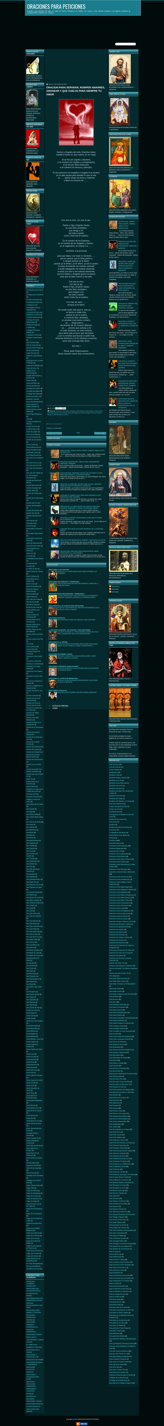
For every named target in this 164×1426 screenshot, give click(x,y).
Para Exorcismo (114, 1100)
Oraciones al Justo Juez (34, 676)
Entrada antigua (100, 433)
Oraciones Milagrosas (116, 848)
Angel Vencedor (31, 353)
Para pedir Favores (115, 1302)
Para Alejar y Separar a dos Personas (121, 994)
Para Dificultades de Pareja (118, 1058)
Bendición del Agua (115, 788)
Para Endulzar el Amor (116, 1087)
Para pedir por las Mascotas (118, 1320)
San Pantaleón (31, 976)
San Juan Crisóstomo (33, 926)
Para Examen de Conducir (117, 1097)
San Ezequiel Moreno (33, 879)
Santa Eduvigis (31, 1059)
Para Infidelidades (115, 1124)
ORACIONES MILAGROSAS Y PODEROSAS (64, 582)
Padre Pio (29, 779)
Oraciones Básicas (115, 843)
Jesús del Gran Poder (33, 546)
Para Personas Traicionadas (118, 1148)
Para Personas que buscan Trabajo (120, 1151)
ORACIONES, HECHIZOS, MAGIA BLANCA (63, 666)
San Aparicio (30, 827)
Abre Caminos (113, 764)
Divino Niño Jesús (32, 452)
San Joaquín (30, 905)
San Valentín (30, 1005)
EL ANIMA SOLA (31, 1345)
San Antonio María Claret (34, 817)
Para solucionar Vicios (116, 1364)
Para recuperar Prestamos (117, 1359)
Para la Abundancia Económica (119, 1275)
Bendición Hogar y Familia (117, 777)
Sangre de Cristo (31, 1010)
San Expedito (30, 877)
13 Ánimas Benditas (32, 299)
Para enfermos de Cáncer (117, 1267)
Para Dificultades (114, 1055)
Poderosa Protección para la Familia (121, 1375)
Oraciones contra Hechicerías (118, 877)
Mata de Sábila (31, 594)
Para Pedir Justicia (115, 1135)
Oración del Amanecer (33, 747)
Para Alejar (112, 976)
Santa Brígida (30, 1034)
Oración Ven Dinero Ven (117, 963)
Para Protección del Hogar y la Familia (121, 1174)
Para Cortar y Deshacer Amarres (120, 1039)
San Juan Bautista (32, 921)
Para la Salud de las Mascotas (119, 1289)
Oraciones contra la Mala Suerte (119, 913)
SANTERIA (30, 1394)
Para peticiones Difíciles (117, 1336)
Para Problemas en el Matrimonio (120, 1164)
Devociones (113, 822)
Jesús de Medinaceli (33, 543)
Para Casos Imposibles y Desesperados (122, 1018)
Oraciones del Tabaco (116, 955)
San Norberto (30, 965)
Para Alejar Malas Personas (118, 978)
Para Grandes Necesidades (118, 1116)
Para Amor (112, 1002)
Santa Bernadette (32, 1026)
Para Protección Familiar (117, 1172)
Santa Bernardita (31, 1028)
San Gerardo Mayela (33, 892)
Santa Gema (30, 1067)
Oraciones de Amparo (116, 929)
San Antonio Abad (32, 814)
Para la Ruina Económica (117, 1286)
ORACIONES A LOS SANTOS (59, 569)
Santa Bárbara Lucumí (33, 1039)
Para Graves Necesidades (117, 1121)
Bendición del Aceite (115, 785)
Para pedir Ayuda (114, 1299)
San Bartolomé (31, 830)
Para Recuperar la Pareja (117, 1185)
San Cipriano (30, 848)
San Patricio (30, 981)
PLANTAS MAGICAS (33, 1406)
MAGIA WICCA (31, 1337)
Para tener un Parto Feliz (117, 1369)
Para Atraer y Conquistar (117, 1007)
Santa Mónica (30, 1115)
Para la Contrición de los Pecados (120, 1278)
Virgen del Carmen (32, 1256)
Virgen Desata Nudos (33, 1185)
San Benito (30, 832)
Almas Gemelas (114, 770)
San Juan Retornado (33, 931)
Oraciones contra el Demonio (118, 905)
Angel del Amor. (31, 368)
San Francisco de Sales (34, 887)
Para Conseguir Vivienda (117, 1028)
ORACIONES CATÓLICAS (58, 690)
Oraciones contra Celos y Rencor (120, 859)
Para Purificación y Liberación (119, 1180)
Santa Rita (29, 1118)
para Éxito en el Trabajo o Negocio (120, 1383)
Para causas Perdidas (116, 1235)
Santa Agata (30, 1013)
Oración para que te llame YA (118, 973)
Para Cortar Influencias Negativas (120, 1036)
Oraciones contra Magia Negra (119, 887)
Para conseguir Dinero (116, 1241)
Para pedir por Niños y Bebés (118, 1313)
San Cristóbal (30, 858)
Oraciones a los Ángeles (34, 671)
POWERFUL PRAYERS (34, 1347)
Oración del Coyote (32, 749)
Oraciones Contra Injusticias (118, 846)
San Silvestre (30, 1002)
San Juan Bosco (31, 923)
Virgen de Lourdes (32, 1196)
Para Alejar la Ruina (115, 991)
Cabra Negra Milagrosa (34, 414)
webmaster (115, 592)
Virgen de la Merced (33, 1233)
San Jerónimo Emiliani (33, 903)
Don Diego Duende (32, 455)
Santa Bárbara (31, 1036)
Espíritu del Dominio (33, 510)
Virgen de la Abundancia (34, 1209)
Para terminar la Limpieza (117, 1372)
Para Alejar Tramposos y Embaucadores (122, 984)
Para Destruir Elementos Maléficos (120, 1050)
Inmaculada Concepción (34, 528)
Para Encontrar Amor (116, 1079)
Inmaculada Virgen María (34, 533)
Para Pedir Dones (115, 1132)
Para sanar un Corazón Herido (119, 1362)
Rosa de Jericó (31, 794)
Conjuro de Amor (114, 809)
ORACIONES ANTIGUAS (34, 1404)
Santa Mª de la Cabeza (33, 1111)
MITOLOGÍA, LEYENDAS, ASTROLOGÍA (31, 1284)
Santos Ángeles (31, 1163)
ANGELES (29, 1372)
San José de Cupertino (33, 916)
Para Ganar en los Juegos (117, 1113)
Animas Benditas (31, 386)
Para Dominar (113, 1066)
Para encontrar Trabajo (116, 1259)
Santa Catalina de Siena (34, 1049)
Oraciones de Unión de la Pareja (119, 953)
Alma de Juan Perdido (33, 348)
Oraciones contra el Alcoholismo (119, 903)
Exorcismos (113, 830)
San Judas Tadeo (32, 939)
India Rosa (29, 526)
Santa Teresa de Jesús (33, 1123)
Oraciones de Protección (117, 943)
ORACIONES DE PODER (34, 1360)
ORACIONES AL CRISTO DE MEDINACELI (63, 678)
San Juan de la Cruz (33, 937)
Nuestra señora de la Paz (34, 639)
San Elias (29, 866)
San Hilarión (30, 895)
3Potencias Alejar (32, 325)
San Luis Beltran (31, 945)
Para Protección (114, 1169)
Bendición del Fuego (116, 798)
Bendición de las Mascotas (118, 783)
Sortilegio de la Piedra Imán (118, 1380)
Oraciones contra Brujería (117, 856)
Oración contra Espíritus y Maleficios (121, 966)
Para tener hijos (114, 1367)
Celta (28, 419)
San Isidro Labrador (32, 900)
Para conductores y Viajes (117, 1238)
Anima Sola (30, 380)
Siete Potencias (31, 1173)
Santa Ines (29, 1072)
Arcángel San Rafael (33, 394)
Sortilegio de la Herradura (117, 1377)
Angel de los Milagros (33, 365)
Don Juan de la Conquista (34, 458)
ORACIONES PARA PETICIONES (56, 6)
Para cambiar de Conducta (118, 1227)
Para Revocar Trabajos (116, 1193)
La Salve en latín (31, 569)
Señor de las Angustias (33, 1168)
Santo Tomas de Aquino (34, 1158)
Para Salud (113, 1196)
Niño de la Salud (31, 604)
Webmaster (115, 589)
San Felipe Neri (31, 882)
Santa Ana (29, 1018)
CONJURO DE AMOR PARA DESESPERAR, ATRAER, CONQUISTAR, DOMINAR (127, 383)
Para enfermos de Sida (116, 1270)
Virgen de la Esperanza (34, 1223)
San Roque (30, 997)
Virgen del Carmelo (32, 1253)
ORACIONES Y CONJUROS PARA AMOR (32, 1377)
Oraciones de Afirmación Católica (120, 924)
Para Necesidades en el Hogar (119, 1129)
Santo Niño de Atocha (33, 1145)
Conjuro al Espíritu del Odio (118, 806)
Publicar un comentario (53, 428)
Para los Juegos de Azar (117, 1294)
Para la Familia (114, 1283)
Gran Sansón (30, 520)
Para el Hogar (113, 1251)
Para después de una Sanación (119, 1249)
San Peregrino (31, 992)
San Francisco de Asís (33, 885)
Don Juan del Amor (32, 465)
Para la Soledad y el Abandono (119, 1291)
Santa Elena (30, 1062)
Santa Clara (30, 1054)
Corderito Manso (31, 429)
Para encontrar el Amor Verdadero (120, 1265)
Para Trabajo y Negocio (116, 1217)
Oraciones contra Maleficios (118, 892)
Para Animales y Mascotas (118, 1004)
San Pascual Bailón (32, 979)
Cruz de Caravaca (32, 437)
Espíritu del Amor (32, 503)
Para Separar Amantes (116, 1209)
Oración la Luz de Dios (33, 764)
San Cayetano (31, 843)
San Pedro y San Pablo (34, 987)
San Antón (29, 824)
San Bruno (29, 838)
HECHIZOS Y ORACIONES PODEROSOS (31, 1384)
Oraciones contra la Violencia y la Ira (121, 921)
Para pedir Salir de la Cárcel (118, 1307)
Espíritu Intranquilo (32, 488)
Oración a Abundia (32, 695)
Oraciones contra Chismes (118, 862)
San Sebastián (31, 1000)
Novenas (112, 838)
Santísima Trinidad (32, 1165)
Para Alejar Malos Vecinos (117, 981)
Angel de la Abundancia (34, 356)
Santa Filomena (31, 1064)
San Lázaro (30, 947)
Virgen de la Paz (31, 1238)
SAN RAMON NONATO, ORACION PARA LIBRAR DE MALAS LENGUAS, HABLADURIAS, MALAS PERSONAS (127, 403)
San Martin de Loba (32, 953)
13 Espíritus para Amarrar (34, 290)
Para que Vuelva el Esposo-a (118, 1351)
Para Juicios (113, 1127)
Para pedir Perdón (115, 1305)
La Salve (29, 566)
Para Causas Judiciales (116, 1020)
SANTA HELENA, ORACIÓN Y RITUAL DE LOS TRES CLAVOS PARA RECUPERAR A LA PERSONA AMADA (81, 474)
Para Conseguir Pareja (116, 1026)
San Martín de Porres (33, 955)
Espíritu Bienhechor (32, 485)
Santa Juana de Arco (33, 1080)
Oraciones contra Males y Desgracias (121, 895)
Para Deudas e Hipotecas (117, 1052)
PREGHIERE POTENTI (34, 1334)
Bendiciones (113, 772)
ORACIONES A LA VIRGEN (58, 642)
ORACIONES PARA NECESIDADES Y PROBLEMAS (66, 594)
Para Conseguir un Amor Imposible (120, 1031)
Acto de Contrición (115, 767)
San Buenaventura (32, 840)
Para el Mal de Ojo (115, 1254)
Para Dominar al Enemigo (117, 1068)
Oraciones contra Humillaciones (119, 879)
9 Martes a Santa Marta (34, 337)
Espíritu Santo (31, 490)
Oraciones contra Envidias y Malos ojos (122, 872)
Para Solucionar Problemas (118, 1212)
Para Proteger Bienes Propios (119, 1177)
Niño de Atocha (31, 602)
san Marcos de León (33, 1269)
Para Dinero (113, 1060)
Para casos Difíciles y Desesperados (121, 1230)
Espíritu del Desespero (33, 505)
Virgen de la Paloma (33, 1235)
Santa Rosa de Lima (33, 1121)
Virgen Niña (30, 1188)
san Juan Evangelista (33, 1263)
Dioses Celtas (30, 444)
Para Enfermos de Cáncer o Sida (120, 1092)
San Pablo (29, 971)
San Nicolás (30, 963)
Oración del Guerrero (33, 752)
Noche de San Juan (32, 607)
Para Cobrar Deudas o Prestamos (120, 1023)
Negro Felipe (30, 596)
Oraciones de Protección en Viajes (120, 950)
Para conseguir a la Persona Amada (121, 1243)
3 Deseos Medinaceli (33, 317)
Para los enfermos (115, 1297)
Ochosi (28, 644)
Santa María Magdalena (34, 1100)
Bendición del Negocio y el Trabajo (120, 801)
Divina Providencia (32, 450)
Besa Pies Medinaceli (116, 804)
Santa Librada (31, 1083)
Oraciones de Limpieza (116, 940)
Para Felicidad (114, 1105)
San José (29, 911)
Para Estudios (113, 1095)
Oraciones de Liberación (117, 935)
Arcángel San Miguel (33, 391)
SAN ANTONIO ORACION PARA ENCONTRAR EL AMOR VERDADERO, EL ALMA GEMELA (79, 552)
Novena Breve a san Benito (118, 835)
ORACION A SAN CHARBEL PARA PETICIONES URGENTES (77, 692)
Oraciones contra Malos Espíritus (120, 897)
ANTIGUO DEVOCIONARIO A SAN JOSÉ (34, 1305)
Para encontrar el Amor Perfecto (119, 1262)
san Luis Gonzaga (32, 1266)
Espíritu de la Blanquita (33, 493)
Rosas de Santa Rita (33, 797)
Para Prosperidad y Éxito (117, 1166)
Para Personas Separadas (117, 1145)
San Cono (29, 851)
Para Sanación (114, 1198)
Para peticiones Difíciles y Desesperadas (122, 1339)
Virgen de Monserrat (33, 1198)
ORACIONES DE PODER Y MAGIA (60, 654)
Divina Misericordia (32, 447)
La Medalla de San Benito (117, 832)
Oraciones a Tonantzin (33, 664)
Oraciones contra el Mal (117, 908)
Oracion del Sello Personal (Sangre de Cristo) (33, 651)
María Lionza (30, 584)
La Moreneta (30, 563)
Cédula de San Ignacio (116, 819)
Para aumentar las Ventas (117, 1225)
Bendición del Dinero (116, 796)
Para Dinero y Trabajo (116, 1063)
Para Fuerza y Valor (115, 1111)
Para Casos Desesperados (118, 1012)
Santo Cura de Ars (32, 1138)
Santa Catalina (31, 1042)
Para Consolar (114, 1034)
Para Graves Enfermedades (118, 1119)
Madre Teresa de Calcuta (34, 571)
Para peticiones (114, 1333)
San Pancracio (31, 973)
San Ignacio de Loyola (33, 897)
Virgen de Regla (31, 1201)
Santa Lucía (30, 1085)
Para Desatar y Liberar (116, 1044)
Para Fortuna (113, 1108)
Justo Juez (29, 553)
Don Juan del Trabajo (33, 473)
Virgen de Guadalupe (33, 1193)
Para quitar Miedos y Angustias (119, 1356)
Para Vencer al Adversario (117, 1219)
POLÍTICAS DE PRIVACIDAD (60, 706)
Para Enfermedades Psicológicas (120, 1089)
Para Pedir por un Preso (117, 1140)
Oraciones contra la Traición (118, 919)
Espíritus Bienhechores (33, 516)
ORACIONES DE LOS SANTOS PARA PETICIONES (66, 606)
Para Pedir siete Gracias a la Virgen (120, 1143)
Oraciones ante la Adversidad (118, 854)
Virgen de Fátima (32, 1190)
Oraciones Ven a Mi (115, 851)
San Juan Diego (31, 929)
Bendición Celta (114, 775)
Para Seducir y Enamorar (117, 1201)
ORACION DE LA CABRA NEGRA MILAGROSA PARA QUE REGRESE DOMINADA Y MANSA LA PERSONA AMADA (80, 507)
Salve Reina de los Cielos (34, 804)
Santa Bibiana (31, 1031)
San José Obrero (31, 913)
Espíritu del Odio (31, 513)
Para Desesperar (114, 1047)
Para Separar (113, 1206)
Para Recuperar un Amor (117, 1188)
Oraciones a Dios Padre (34, 656)
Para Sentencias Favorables (118, 1204)
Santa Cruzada (31, 1057)
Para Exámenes (114, 1103)
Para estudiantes (114, 1273)
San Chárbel (30, 846)
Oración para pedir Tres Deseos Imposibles (123, 968)
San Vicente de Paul (33, 1007)
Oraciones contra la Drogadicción (120, 911)
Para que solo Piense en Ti (118, 1354)
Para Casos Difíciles (115, 1015)
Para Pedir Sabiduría (116, 1137)
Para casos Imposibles (116, 1233)
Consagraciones (114, 812)
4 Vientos (29, 327)
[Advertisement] (82, 31)
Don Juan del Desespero (34, 468)
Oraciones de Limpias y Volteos (119, 937)
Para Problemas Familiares (118, 1161)
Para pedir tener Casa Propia (118, 1328)
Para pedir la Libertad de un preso (120, 1310)
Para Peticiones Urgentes (117, 1153)
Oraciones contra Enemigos (118, 869)
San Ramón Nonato (32, 994)
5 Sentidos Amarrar (32, 335)
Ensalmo (112, 824)
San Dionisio (30, 864)
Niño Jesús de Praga (33, 599)
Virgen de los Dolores (33, 1250)
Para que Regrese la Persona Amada (121, 1343)
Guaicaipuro (30, 523)
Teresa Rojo (115, 586)
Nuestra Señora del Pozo (34, 634)
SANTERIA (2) (31, 1396)
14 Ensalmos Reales (33, 302)
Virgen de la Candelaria (34, 1213)
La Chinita (29, 556)
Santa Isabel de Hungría (34, 1075)
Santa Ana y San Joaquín (34, 1021)
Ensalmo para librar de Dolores (119, 827)
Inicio (78, 433)
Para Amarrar (113, 999)
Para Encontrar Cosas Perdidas (119, 1081)
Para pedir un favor (115, 1331)
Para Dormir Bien (114, 1071)
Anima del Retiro (31, 383)
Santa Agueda (31, 1015)
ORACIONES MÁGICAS (57, 618)
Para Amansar (113, 996)
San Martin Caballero (33, 950)
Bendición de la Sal (115, 780)
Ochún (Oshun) (31, 646)
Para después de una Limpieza (119, 1246)
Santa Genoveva (31, 1070)
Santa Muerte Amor (32, 1108)
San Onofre (30, 968)
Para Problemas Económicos (118, 1158)
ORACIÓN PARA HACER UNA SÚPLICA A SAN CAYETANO (76, 620)
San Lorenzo (30, 942)
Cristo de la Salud (32, 434)
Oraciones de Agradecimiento (118, 927)
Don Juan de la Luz (32, 463)
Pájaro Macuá (30, 786)
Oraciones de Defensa (116, 932)
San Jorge (29, 908)
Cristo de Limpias (32, 432)
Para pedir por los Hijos (116, 1323)
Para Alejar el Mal (115, 988)
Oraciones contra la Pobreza (118, 916)
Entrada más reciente (54, 433)
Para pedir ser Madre (116, 1325)
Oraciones (112, 840)
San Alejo (29, 812)
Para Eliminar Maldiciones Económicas (122, 1073)
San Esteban (30, 874)
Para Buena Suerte (115, 1010)
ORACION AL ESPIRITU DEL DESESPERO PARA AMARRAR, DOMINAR (128, 306)
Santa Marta (30, 1093)
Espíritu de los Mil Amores (34, 498)
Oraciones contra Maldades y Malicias (121, 889)
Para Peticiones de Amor (117, 1156)
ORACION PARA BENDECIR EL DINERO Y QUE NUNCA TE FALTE (82, 540)
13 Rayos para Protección (34, 295)
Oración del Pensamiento (34, 759)
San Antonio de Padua (33, 822)
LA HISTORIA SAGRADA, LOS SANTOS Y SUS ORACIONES (69, 630)
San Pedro (29, 984)
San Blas (29, 835)
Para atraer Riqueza (115, 1222)
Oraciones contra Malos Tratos (119, 900)
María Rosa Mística (32, 586)
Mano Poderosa (31, 576)
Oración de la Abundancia (34, 727)
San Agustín (30, 809)
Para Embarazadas (115, 1076)
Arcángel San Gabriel (33, 388)
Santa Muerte (30, 1105)
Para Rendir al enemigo (117, 1190)
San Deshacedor (31, 861)
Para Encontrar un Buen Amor (119, 1084)
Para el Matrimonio (115, 1257)
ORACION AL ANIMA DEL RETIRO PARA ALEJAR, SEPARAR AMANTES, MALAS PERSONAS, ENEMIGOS (126, 266)
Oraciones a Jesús (32, 661)
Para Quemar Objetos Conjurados (120, 1182)
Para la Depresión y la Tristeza (119, 1281)
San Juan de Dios (32, 934)
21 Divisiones (30, 305)
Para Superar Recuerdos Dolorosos (120, 1214)
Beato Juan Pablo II (32, 396)
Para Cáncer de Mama (116, 1042)
